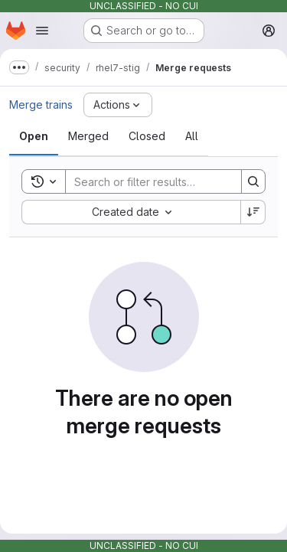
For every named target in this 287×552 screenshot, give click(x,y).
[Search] (166, 181)
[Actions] (117, 105)
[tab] (33, 136)
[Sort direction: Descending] (253, 212)
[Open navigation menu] (42, 30)
